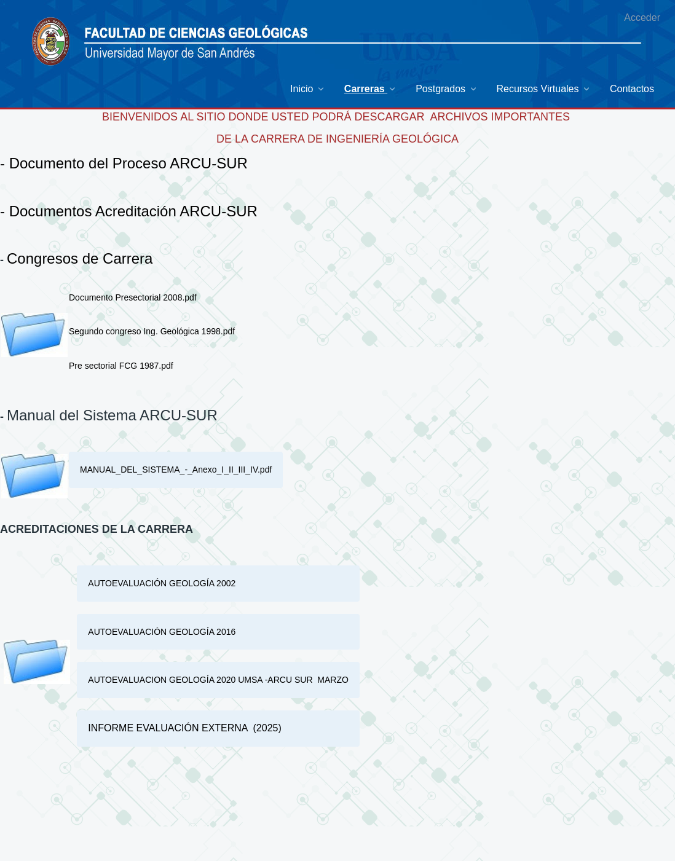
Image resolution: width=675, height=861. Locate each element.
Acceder (642, 17)
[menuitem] (308, 89)
